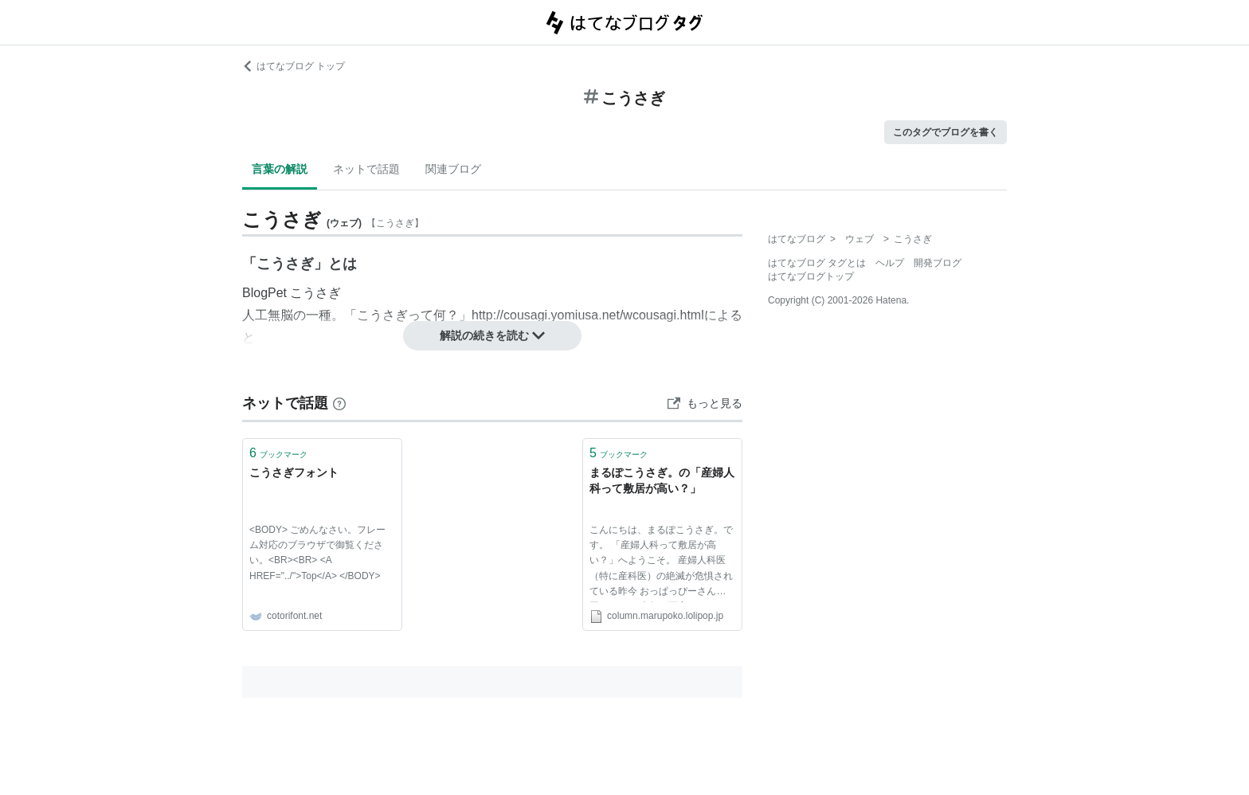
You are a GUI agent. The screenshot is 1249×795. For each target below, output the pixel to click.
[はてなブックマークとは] (339, 403)
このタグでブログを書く (945, 132)
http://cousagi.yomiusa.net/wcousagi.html (588, 315)
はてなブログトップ (811, 276)
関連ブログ (453, 169)
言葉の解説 (279, 169)
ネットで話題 (366, 169)
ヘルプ (889, 262)
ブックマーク (278, 453)
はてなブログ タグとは (817, 262)
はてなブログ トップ (293, 66)
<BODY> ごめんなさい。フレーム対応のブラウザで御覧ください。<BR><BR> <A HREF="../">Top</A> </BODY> (317, 553)
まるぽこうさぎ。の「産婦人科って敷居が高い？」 (661, 480)
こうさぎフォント (294, 472)
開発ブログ (937, 262)
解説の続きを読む (492, 335)
